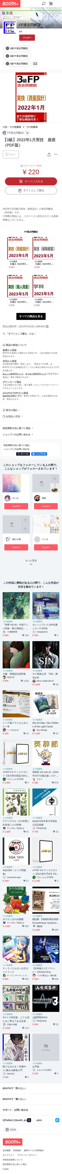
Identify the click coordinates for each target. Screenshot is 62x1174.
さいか (15, 498)
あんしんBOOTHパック (13, 374)
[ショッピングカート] (51, 3)
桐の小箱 (16, 539)
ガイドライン (9, 1155)
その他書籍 (32, 127)
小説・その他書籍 (12, 127)
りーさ (45, 539)
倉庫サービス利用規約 (34, 1150)
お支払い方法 (13, 416)
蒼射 (44, 498)
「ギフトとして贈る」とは (20, 333)
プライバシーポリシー (27, 1155)
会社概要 (7, 1150)
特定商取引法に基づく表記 (16, 428)
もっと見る (31, 563)
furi (20, 31)
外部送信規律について (12, 1160)
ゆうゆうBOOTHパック (35, 374)
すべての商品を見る (31, 316)
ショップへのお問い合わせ (16, 434)
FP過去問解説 (31, 232)
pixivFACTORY (9, 396)
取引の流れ (12, 410)
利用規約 (17, 1150)
